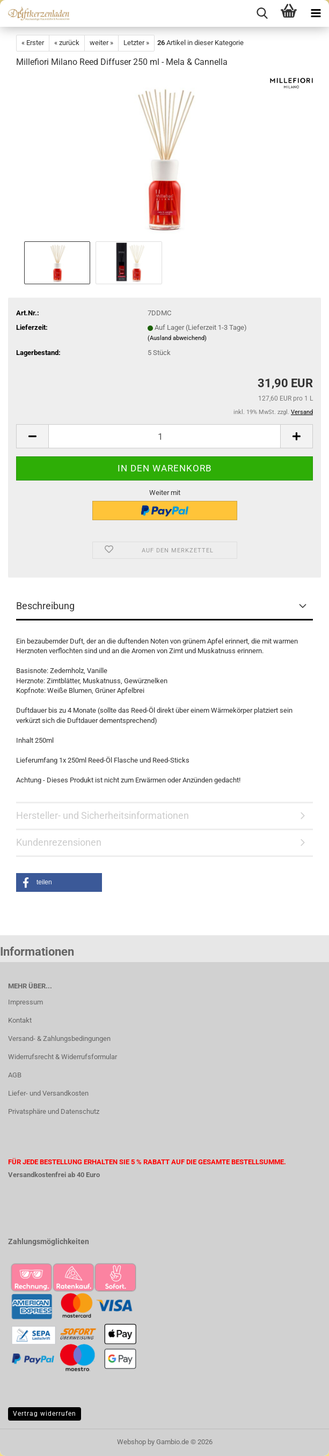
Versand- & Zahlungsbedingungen (59, 1038)
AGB (14, 1075)
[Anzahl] (164, 436)
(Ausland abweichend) (177, 338)
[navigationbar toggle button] (315, 13)
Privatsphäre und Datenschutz (53, 1111)
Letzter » (136, 43)
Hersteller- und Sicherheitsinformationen (102, 815)
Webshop (131, 1442)
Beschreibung (45, 605)
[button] (32, 436)
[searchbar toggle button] (261, 13)
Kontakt (20, 1020)
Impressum (25, 1002)
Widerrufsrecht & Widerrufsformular (62, 1057)
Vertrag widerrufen (44, 1413)
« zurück (66, 43)
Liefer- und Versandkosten (48, 1093)
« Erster (32, 43)
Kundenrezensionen (58, 842)
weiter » (101, 43)
